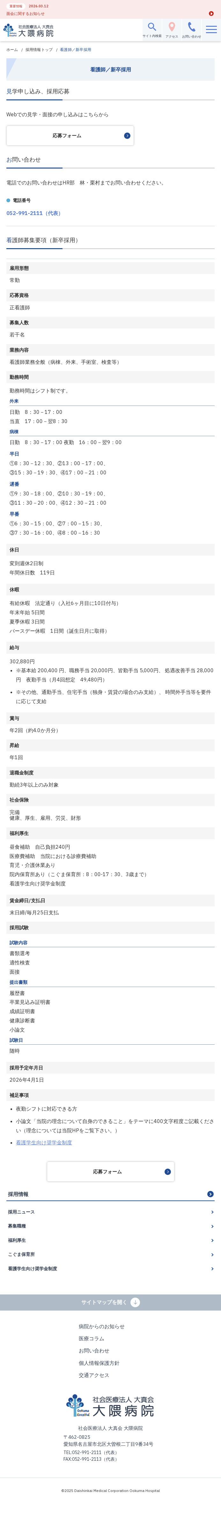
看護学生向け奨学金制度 (44, 1142)
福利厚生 (17, 1240)
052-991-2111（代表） (34, 213)
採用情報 (18, 1194)
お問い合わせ (94, 1350)
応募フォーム (67, 136)
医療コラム (91, 1338)
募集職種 (17, 1226)
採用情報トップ (39, 49)
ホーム (12, 49)
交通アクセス (94, 1375)
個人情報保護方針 (99, 1363)
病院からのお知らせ (102, 1326)
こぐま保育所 (21, 1254)
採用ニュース (21, 1212)
